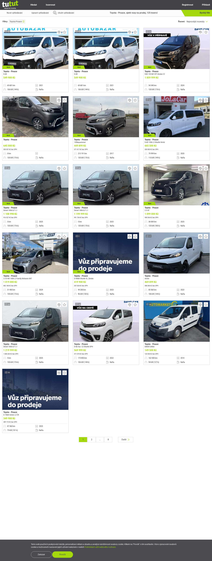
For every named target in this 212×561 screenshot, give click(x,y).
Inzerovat (48, 5)
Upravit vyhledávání (38, 13)
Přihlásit (203, 5)
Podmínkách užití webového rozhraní (100, 547)
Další (126, 446)
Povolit (64, 554)
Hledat (31, 5)
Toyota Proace (17, 21)
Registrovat (185, 5)
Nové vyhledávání (12, 13)
